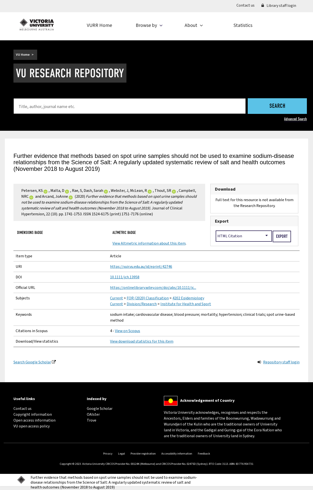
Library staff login (278, 5)
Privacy (107, 454)
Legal (121, 454)
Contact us (247, 5)
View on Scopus (127, 331)
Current (116, 298)
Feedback (204, 454)
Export (222, 221)
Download (225, 189)
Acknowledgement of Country (207, 400)
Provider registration (143, 454)
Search (277, 106)
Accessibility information (176, 454)
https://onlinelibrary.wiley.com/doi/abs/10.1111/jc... (153, 287)
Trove (91, 420)
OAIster (93, 414)
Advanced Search (295, 119)
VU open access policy (31, 426)
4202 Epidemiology (188, 298)
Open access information (34, 420)
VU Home (23, 54)
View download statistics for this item (141, 341)
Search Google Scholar (32, 362)
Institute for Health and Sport (185, 304)
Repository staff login (281, 362)
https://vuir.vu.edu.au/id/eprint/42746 (141, 266)
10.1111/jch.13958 (124, 277)
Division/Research (142, 304)
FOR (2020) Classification (148, 298)
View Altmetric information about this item (149, 243)
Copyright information (32, 414)
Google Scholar (99, 408)
